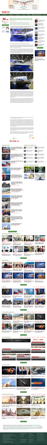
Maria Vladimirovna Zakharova (40, 439)
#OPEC (27, 295)
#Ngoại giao (25, 269)
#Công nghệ (4, 19)
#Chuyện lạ (12, 150)
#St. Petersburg (42, 337)
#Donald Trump (29, 305)
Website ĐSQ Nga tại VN (24, 442)
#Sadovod (43, 260)
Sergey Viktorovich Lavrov (40, 437)
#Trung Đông (35, 387)
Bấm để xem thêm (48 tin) (12, 231)
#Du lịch (14, 320)
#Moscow (14, 268)
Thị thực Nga (22, 435)
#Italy (9, 330)
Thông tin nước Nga (30, 145)
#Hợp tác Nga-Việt (26, 268)
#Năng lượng (30, 295)
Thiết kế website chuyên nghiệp (7, 441)
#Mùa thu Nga (33, 337)
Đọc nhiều (17, 14)
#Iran (13, 305)
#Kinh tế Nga (36, 268)
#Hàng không (38, 330)
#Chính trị (12, 158)
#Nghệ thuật (20, 268)
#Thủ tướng (3, 268)
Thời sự (4, 287)
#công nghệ (42, 330)
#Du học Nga (43, 394)
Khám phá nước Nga (8, 394)
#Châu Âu (39, 295)
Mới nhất (11, 14)
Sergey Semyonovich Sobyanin (41, 440)
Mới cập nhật (6, 145)
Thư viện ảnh (30, 441)
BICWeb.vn (12, 442)
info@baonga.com (7, 440)
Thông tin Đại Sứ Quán (23, 439)
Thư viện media (6, 337)
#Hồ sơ (17, 330)
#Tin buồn (36, 260)
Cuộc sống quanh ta (8, 312)
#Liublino (39, 260)
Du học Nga (30, 433)
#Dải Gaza (30, 330)
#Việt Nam (17, 268)
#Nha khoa (8, 252)
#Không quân (41, 320)
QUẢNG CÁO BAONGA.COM (31, 165)
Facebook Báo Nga (31, 440)
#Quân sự (17, 305)
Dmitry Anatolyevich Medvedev (41, 435)
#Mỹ (16, 150)
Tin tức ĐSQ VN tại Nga (23, 440)
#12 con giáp (27, 320)
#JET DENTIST (3, 253)
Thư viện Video (31, 442)
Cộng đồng (5, 260)
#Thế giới (25, 295)
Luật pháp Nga (22, 434)
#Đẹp (30, 337)
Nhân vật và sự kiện (39, 433)
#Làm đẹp (36, 252)
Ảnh (29, 14)
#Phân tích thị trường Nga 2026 (39, 269)
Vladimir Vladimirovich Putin (40, 434)
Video (23, 14)
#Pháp (17, 158)
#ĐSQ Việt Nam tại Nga (30, 260)
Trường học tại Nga (31, 434)
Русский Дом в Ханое (31, 437)
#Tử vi (24, 320)
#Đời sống (4, 18)
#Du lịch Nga (21, 337)
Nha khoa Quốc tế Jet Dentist (11, 233)
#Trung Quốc (8, 305)
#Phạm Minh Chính (4, 269)
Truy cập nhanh (31, 439)
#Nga (7, 19)
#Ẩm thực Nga (26, 337)
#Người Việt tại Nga (4, 252)
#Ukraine (36, 295)
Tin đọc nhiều (6, 364)
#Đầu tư (39, 268)
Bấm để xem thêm (23, 362)
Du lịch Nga (22, 436)
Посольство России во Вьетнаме (31, 436)
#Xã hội (25, 330)
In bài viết (15, 138)
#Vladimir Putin (40, 305)
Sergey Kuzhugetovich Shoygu (41, 438)
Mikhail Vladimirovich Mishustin (41, 436)
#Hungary (23, 375)
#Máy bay (38, 320)
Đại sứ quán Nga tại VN (23, 441)
